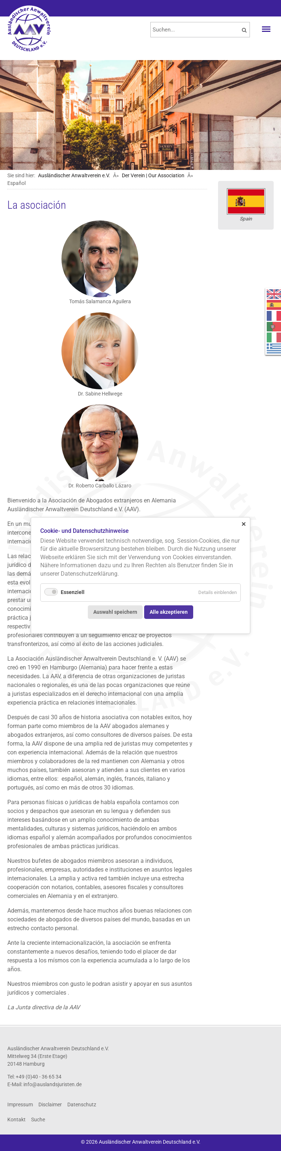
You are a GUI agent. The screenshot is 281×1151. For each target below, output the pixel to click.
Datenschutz (81, 1104)
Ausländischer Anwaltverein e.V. (74, 175)
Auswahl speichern (115, 612)
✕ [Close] (243, 523)
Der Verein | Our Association (153, 175)
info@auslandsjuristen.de (52, 1084)
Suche (38, 1119)
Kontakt (16, 1119)
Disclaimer (50, 1104)
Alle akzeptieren (169, 612)
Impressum (20, 1104)
